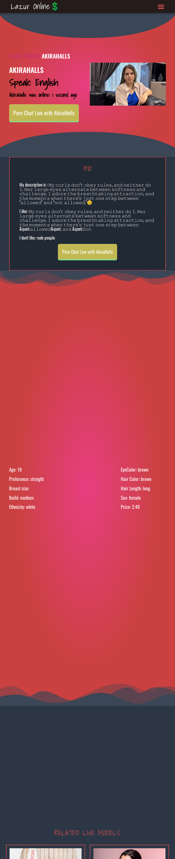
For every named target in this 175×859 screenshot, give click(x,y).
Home (15, 56)
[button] (161, 6)
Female (31, 56)
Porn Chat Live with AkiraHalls (44, 113)
